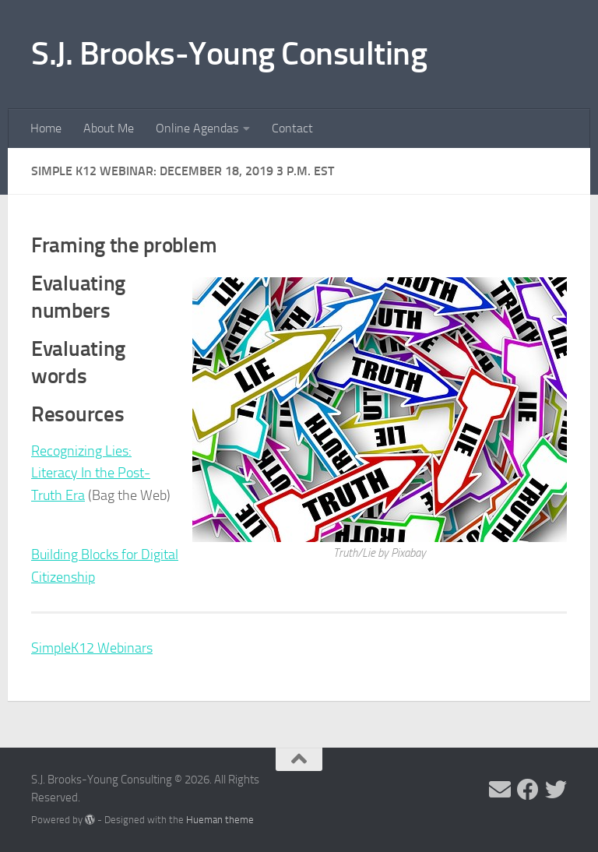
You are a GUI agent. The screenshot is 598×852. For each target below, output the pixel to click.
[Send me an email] (500, 790)
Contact (292, 128)
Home (46, 128)
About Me (108, 128)
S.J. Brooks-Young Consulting (229, 53)
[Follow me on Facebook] (528, 790)
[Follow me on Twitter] (556, 790)
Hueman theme (220, 820)
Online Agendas (197, 128)
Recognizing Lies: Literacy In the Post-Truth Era (90, 473)
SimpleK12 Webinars (92, 648)
